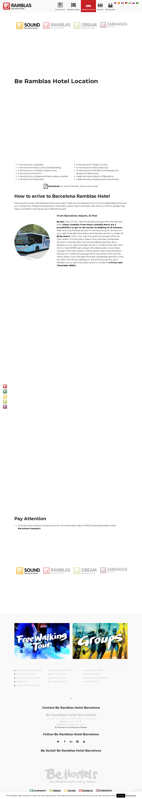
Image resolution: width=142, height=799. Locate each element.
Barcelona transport (29, 528)
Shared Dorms (73, 6)
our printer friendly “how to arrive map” (71, 186)
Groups (100, 6)
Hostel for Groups (61, 670)
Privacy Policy (93, 682)
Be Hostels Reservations (29, 670)
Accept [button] (121, 796)
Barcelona (110, 6)
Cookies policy (59, 682)
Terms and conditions (27, 685)
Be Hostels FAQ (59, 674)
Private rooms (88, 6)
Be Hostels (60, 6)
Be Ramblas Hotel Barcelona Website (71, 727)
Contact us (22, 682)
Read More (131, 795)
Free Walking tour (25, 674)
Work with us (58, 678)
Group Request (93, 674)
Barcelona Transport (96, 678)
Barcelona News (94, 670)
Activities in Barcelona (28, 678)
